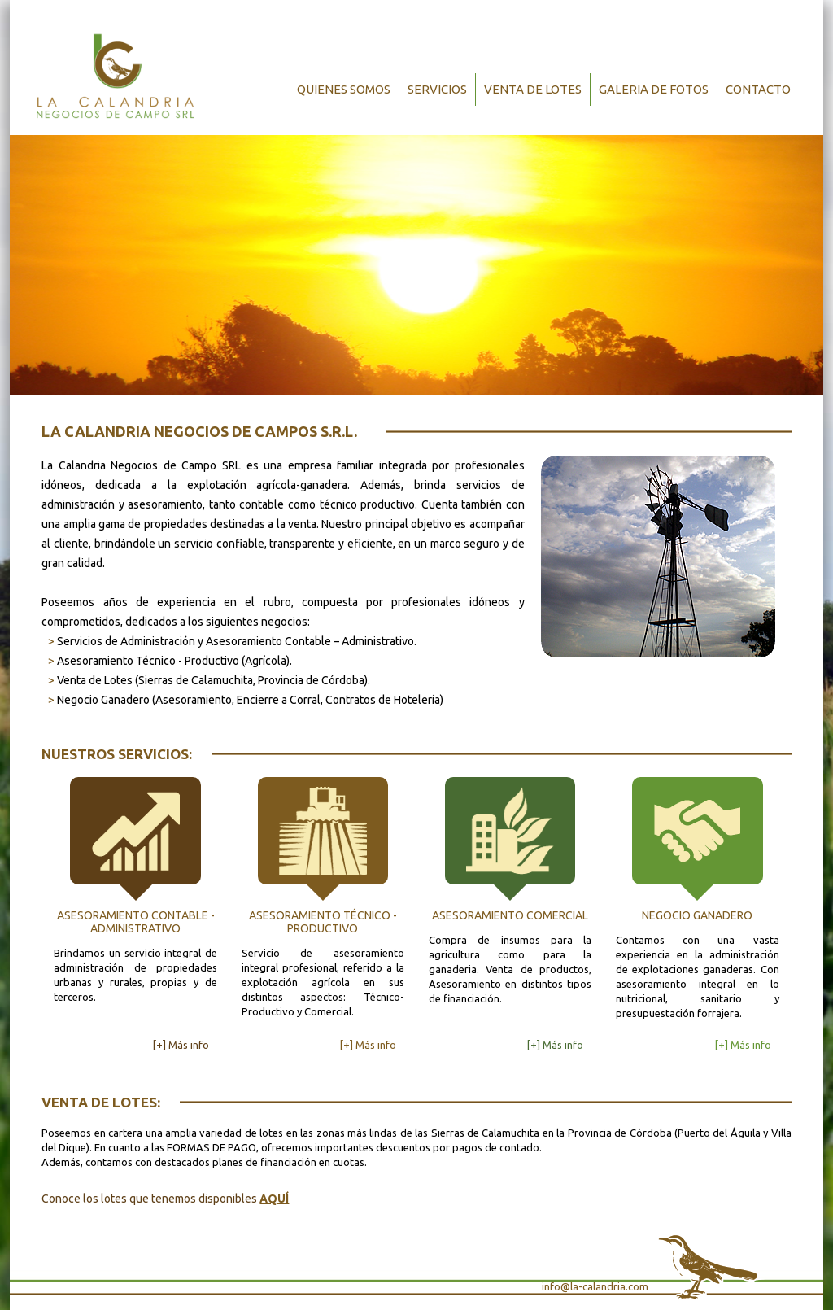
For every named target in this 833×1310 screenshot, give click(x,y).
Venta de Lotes (533, 89)
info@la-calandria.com (595, 1286)
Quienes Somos (343, 89)
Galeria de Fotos (654, 89)
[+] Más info (181, 1044)
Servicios (437, 89)
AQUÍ (274, 1198)
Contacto (758, 89)
